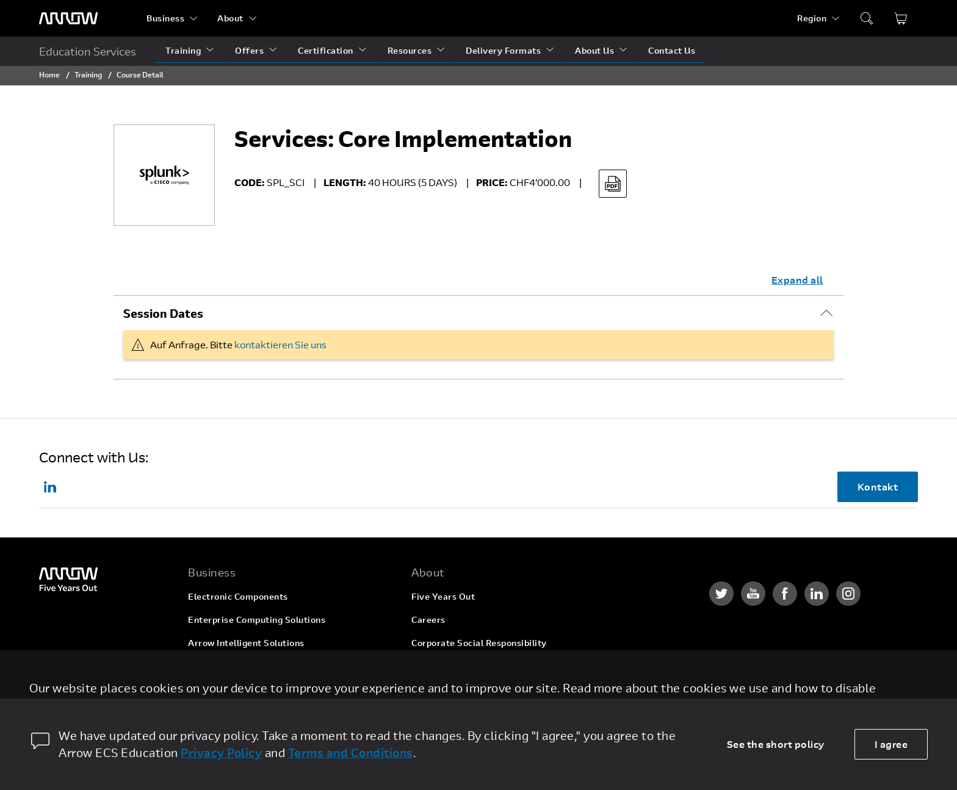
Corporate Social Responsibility (479, 642)
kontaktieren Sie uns (280, 344)
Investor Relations (450, 666)
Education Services (87, 51)
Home (49, 74)
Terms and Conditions (350, 752)
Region (811, 18)
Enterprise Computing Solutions (256, 619)
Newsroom (434, 689)
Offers (249, 50)
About (230, 18)
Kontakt (878, 486)
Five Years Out (443, 596)
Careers (428, 619)
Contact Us (671, 50)
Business (165, 18)
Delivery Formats (503, 50)
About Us (594, 50)
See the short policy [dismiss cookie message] (776, 744)
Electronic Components (238, 596)
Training (183, 50)
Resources (410, 50)
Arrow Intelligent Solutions (246, 642)
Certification (325, 50)
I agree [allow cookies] (891, 744)
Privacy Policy (221, 752)
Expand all (797, 279)
